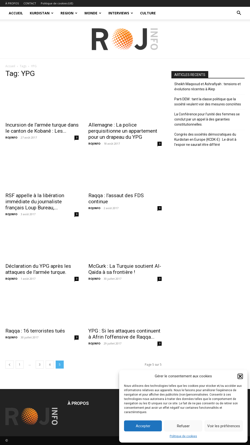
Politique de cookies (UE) (57, 3)
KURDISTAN (41, 13)
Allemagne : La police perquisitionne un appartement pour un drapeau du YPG (122, 131)
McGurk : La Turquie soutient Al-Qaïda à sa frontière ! (124, 269)
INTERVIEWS (120, 13)
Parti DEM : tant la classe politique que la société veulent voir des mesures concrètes (207, 101)
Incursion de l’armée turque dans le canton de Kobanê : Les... (42, 128)
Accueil (10, 66)
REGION (69, 13)
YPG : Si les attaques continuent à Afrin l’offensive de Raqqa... (124, 334)
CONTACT (29, 3)
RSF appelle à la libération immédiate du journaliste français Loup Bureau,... (34, 202)
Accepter (143, 426)
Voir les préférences (223, 426)
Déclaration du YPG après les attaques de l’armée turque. (38, 269)
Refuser (183, 426)
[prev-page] (9, 365)
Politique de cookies (183, 436)
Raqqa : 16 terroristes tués (35, 331)
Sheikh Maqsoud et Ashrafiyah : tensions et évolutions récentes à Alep (207, 86)
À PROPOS (12, 3)
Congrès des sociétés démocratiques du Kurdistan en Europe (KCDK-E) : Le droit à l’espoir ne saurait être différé (205, 139)
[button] (240, 376)
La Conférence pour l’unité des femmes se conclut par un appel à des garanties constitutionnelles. (207, 119)
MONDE (92, 13)
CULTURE (148, 13)
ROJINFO (11, 137)
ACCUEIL (16, 13)
